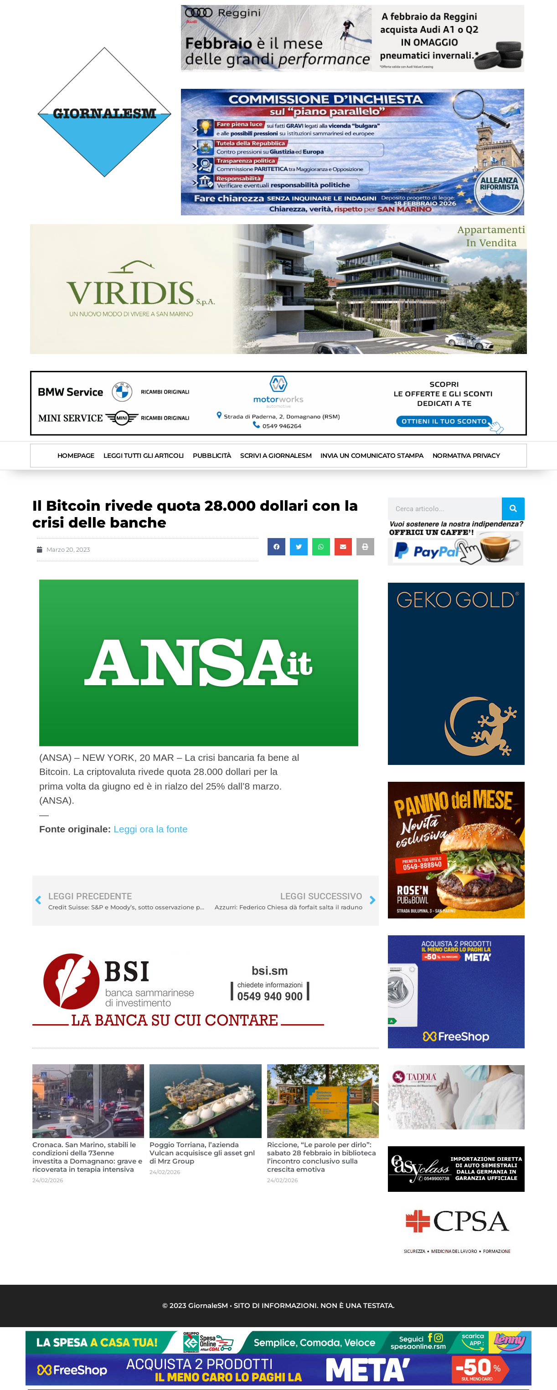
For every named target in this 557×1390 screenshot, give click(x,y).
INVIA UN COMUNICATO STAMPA (371, 455)
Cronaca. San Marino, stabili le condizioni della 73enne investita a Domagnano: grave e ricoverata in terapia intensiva (87, 1156)
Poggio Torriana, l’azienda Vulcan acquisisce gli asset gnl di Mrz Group (202, 1151)
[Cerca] (513, 508)
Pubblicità (212, 455)
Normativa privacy (466, 455)
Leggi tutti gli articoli (143, 455)
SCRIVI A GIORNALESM (275, 455)
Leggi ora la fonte (150, 828)
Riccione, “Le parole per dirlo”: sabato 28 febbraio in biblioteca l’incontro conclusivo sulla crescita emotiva (321, 1156)
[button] (276, 546)
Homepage (76, 455)
